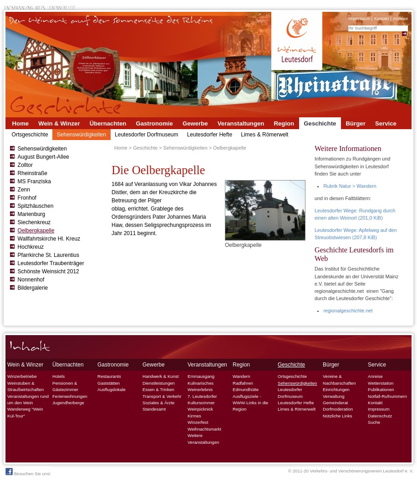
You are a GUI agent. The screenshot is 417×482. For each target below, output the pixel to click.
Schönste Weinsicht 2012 (48, 271)
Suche (374, 422)
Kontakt (381, 18)
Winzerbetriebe (22, 376)
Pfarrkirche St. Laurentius (48, 255)
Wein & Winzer (59, 123)
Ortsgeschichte (30, 134)
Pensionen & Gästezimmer (65, 386)
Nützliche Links (337, 415)
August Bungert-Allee (43, 157)
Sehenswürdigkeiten (81, 134)
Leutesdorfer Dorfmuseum (146, 134)
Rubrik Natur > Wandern (349, 186)
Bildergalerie (33, 288)
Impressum (359, 18)
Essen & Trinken (158, 389)
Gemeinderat (335, 402)
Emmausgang (201, 376)
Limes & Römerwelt (264, 134)
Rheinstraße (32, 173)
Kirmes (194, 415)
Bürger (356, 123)
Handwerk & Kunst (160, 376)
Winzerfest (198, 422)
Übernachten (108, 123)
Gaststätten (108, 383)
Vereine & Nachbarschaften (339, 379)
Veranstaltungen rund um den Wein (28, 399)
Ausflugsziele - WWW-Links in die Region (250, 403)
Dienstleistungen (158, 383)
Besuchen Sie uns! (28, 472)
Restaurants (109, 376)
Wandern (241, 376)
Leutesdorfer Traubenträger (51, 263)
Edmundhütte (246, 389)
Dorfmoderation (338, 409)
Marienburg (32, 214)
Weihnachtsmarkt (204, 429)
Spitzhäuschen (36, 206)
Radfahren (243, 383)
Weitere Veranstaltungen (203, 438)
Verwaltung (333, 396)
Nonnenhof (31, 279)
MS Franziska (34, 181)
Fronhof (27, 198)
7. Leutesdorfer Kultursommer (202, 399)
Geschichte (320, 123)
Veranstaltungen (241, 123)
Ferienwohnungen (69, 396)
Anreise (400, 18)
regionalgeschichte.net (347, 310)
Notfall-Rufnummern (387, 396)
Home (20, 123)
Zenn (24, 189)
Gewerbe (195, 123)
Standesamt (154, 409)
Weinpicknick (200, 409)
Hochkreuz (31, 247)
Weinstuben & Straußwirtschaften (25, 386)
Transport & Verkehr (162, 396)
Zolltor (25, 165)
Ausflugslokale (111, 389)
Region (284, 123)
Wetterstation (380, 383)
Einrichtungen (336, 389)
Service (386, 123)
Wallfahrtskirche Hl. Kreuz (49, 239)
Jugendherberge (68, 402)
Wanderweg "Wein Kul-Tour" (25, 412)
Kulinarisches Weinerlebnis (201, 386)
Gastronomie (154, 123)
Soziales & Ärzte (158, 402)
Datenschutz (380, 415)
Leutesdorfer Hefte (209, 134)
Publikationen (381, 389)
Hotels (58, 376)
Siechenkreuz (34, 222)
